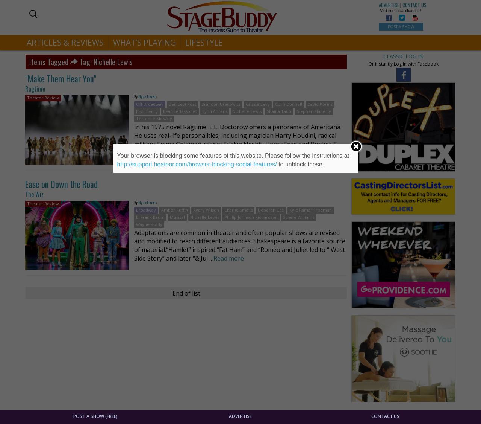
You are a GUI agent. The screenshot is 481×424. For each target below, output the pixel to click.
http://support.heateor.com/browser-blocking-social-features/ (197, 164)
